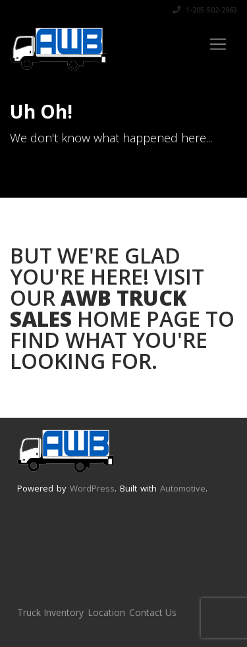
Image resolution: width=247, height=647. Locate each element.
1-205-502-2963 (205, 9)
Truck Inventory (50, 612)
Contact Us (153, 612)
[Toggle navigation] (218, 44)
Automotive (183, 488)
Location (106, 612)
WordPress (92, 488)
